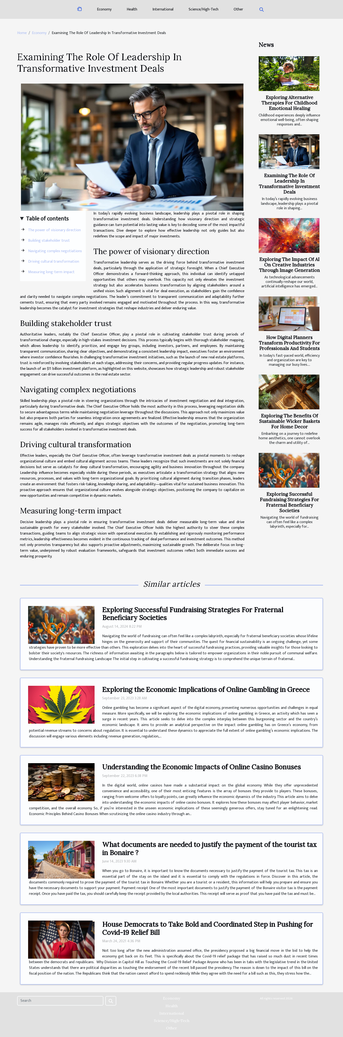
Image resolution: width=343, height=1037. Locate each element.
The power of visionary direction (54, 230)
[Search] (60, 1001)
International (162, 9)
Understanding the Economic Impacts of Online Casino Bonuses (201, 767)
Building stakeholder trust (49, 240)
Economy (104, 9)
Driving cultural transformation (53, 261)
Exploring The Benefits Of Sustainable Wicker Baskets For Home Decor (289, 421)
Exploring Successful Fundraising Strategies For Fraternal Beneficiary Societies (289, 502)
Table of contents (47, 219)
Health (132, 9)
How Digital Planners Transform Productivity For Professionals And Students (289, 343)
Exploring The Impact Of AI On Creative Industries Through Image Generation (289, 264)
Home (22, 33)
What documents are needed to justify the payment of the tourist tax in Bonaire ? (209, 848)
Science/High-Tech (203, 9)
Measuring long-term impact (51, 272)
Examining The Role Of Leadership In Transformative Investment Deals (289, 184)
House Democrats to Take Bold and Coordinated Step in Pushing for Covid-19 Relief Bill (207, 928)
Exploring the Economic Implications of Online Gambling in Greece (206, 689)
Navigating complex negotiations (55, 251)
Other (238, 9)
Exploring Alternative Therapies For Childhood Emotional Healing (289, 103)
